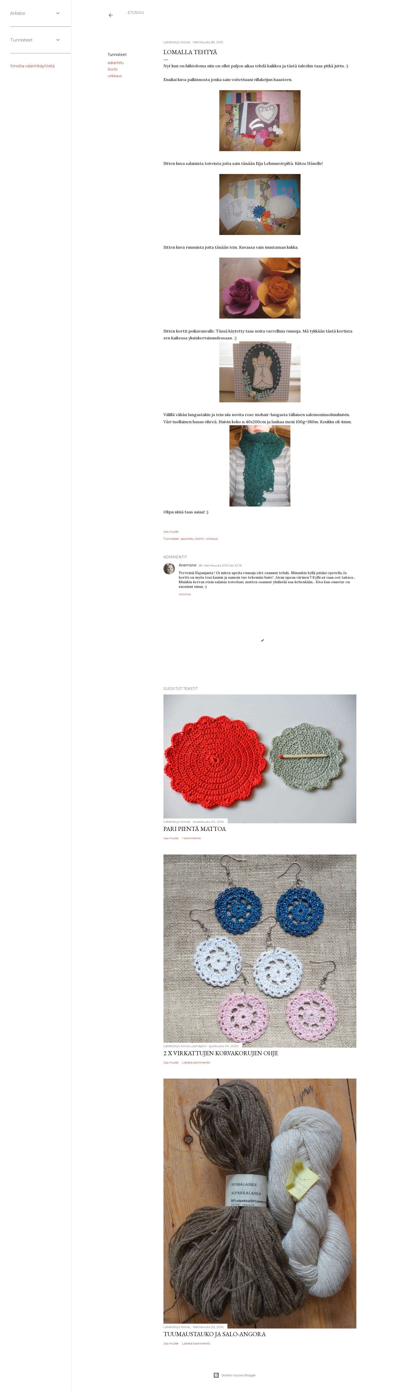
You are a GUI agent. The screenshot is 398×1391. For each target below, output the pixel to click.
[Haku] (356, 15)
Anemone (187, 565)
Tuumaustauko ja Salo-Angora (214, 1334)
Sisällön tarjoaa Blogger (234, 1375)
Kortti (113, 69)
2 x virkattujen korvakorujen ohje (220, 1053)
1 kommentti (191, 838)
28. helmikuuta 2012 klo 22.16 (220, 565)
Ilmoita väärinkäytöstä (32, 66)
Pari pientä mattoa (194, 829)
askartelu (116, 62)
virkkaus (115, 76)
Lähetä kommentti (196, 1062)
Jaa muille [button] (116, 42)
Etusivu (136, 12)
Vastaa (185, 594)
